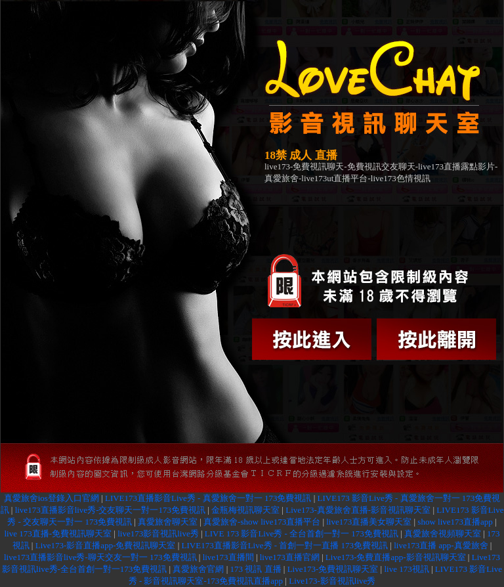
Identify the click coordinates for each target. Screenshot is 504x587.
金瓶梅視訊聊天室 (245, 510)
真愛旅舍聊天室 (168, 522)
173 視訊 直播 (256, 569)
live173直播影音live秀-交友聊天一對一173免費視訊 (110, 510)
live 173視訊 (406, 569)
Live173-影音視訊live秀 (332, 581)
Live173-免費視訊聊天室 (333, 569)
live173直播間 (228, 557)
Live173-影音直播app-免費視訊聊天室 (105, 545)
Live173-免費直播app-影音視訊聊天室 (396, 557)
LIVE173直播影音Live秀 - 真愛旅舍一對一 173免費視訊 (208, 498)
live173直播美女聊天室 (368, 522)
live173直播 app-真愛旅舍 (441, 545)
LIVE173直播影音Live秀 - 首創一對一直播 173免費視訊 (285, 545)
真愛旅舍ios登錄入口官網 (51, 498)
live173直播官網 (290, 557)
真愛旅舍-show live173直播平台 (261, 522)
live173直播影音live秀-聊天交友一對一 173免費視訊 (100, 557)
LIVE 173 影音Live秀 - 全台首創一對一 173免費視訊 (301, 533)
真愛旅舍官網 (198, 569)
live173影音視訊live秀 (158, 533)
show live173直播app (454, 522)
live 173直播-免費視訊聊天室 (58, 533)
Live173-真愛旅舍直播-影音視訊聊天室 (357, 510)
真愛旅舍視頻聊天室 (442, 533)
